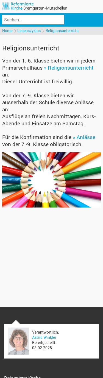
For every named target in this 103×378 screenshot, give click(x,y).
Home (7, 30)
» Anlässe (84, 137)
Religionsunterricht (62, 30)
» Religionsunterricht (69, 67)
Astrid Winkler (44, 337)
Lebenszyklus (29, 30)
